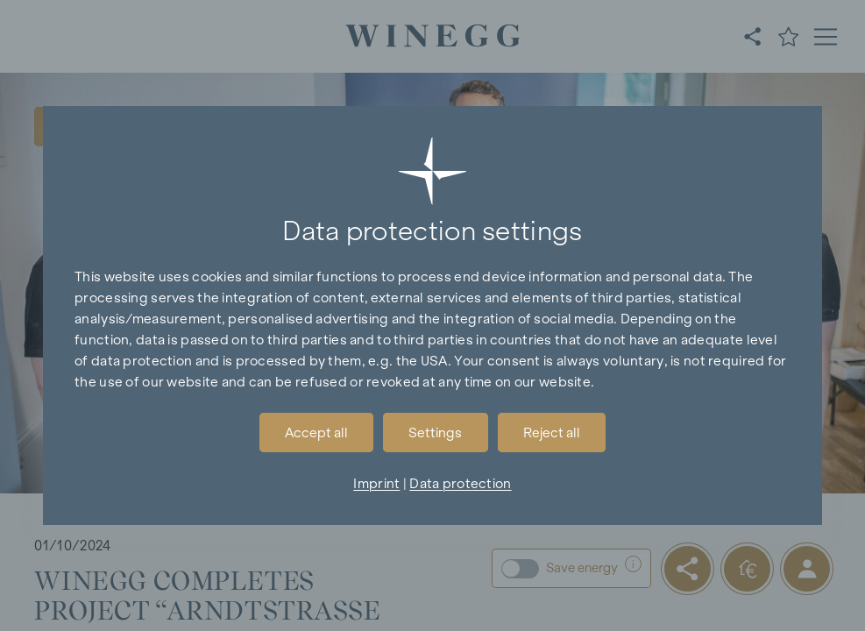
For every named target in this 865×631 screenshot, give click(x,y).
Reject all (551, 432)
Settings (435, 432)
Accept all (316, 432)
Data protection (460, 483)
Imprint (376, 483)
